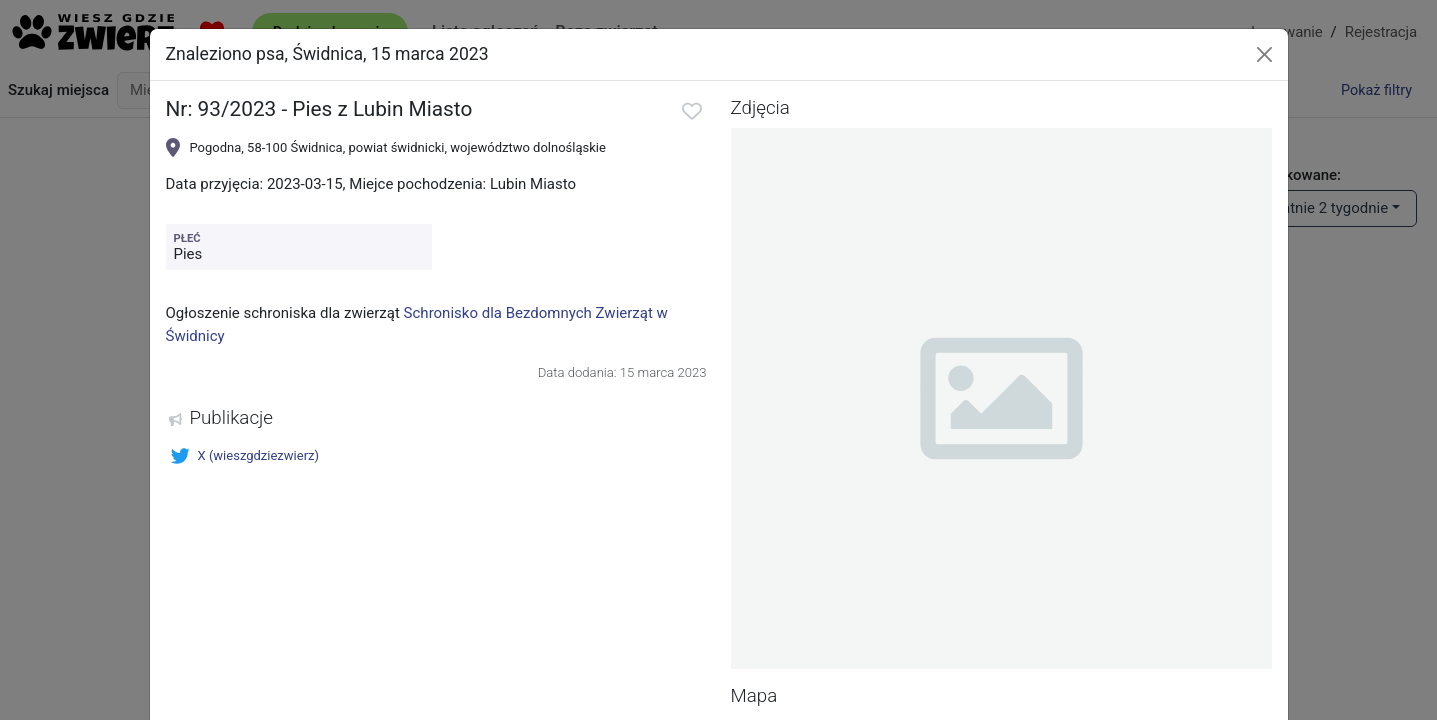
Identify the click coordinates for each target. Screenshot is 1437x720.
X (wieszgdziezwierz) (245, 456)
